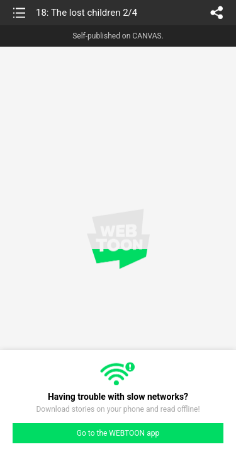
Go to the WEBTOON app (118, 433)
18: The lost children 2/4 (86, 12)
